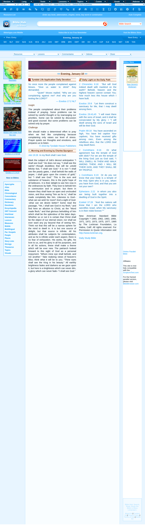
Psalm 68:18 (85, 130)
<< (58, 74)
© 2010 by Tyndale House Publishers (57, 146)
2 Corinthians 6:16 (90, 150)
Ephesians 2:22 (87, 191)
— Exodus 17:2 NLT (66, 101)
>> (85, 74)
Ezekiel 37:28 (86, 202)
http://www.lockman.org (90, 233)
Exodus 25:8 (85, 103)
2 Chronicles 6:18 (88, 84)
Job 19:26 (33, 155)
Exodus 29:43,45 (87, 114)
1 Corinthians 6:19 (88, 175)
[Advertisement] (132, 199)
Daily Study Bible (87, 238)
